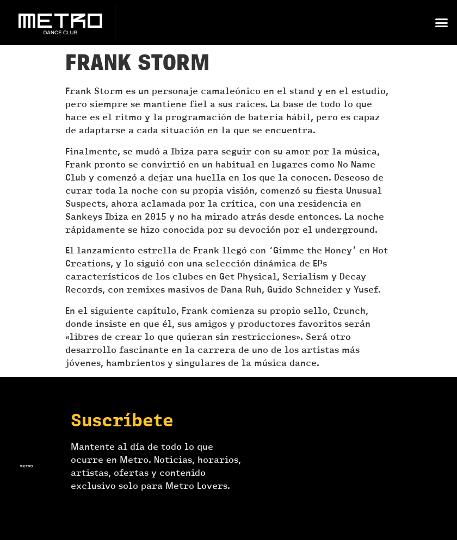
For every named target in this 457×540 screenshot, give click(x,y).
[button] (441, 23)
